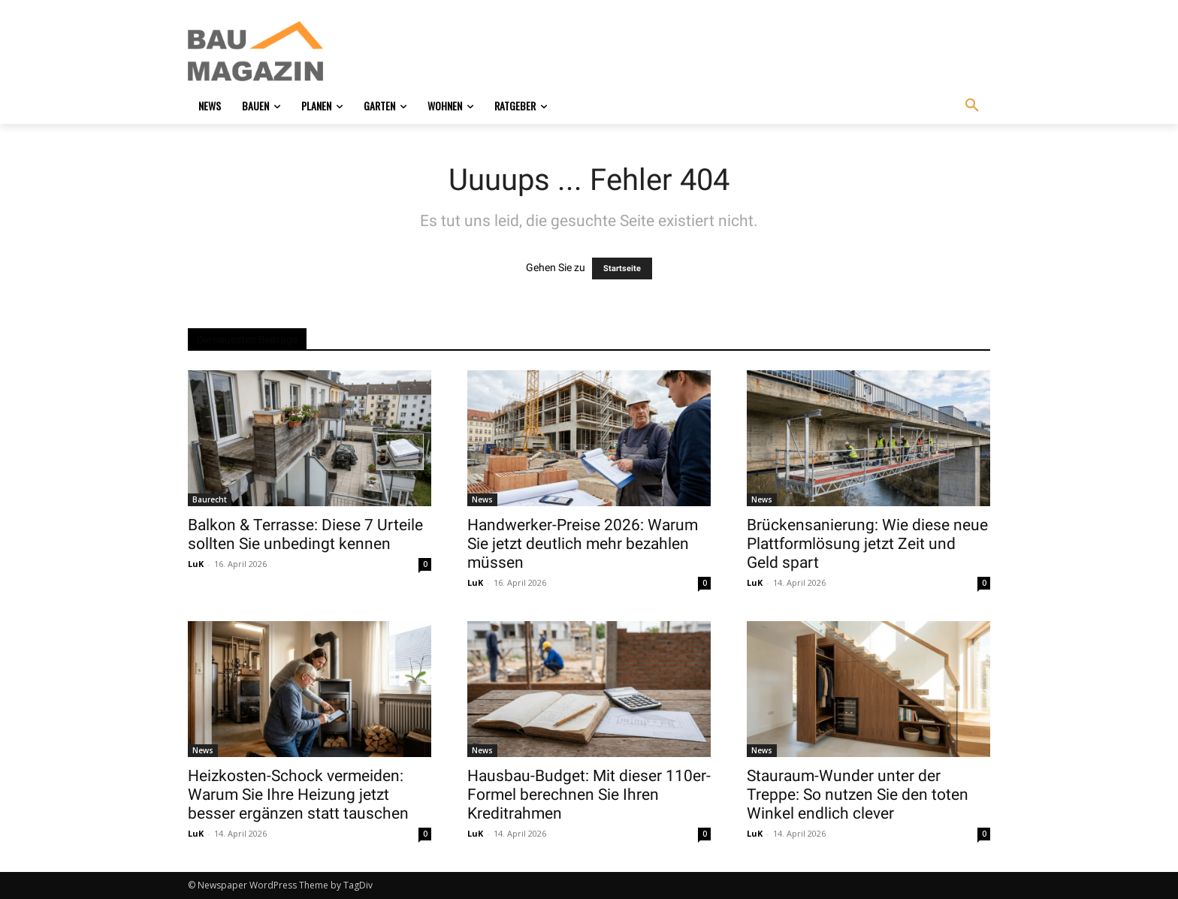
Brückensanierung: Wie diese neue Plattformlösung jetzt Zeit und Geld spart (867, 544)
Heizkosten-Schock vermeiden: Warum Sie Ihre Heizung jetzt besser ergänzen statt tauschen (298, 794)
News (482, 499)
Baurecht (209, 499)
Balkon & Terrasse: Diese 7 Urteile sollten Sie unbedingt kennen (305, 534)
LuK (196, 563)
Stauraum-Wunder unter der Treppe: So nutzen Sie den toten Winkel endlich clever (857, 794)
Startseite (622, 268)
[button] (972, 106)
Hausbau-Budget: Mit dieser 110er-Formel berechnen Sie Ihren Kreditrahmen (589, 794)
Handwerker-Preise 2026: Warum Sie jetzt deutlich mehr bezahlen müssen (582, 544)
